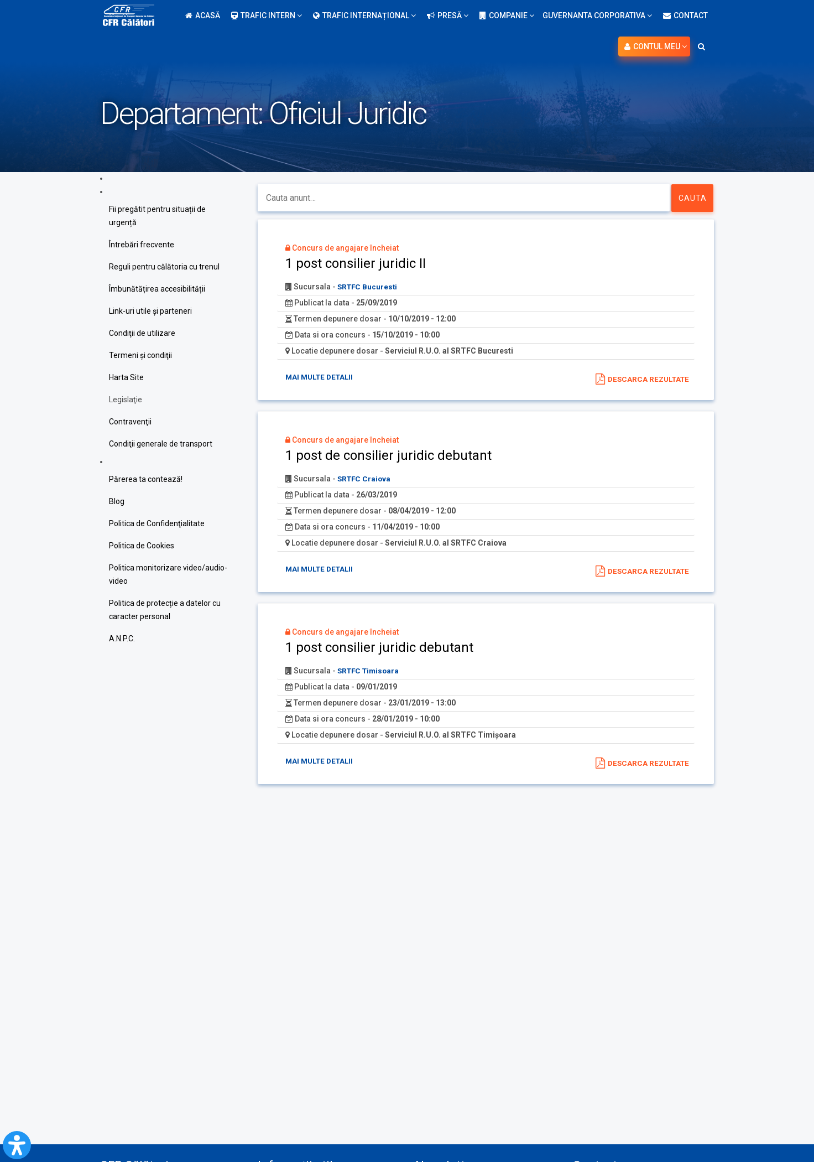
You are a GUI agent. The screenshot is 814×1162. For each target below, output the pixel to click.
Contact (685, 15)
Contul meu (655, 46)
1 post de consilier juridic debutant (388, 456)
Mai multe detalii (321, 376)
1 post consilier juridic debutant (379, 648)
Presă (447, 15)
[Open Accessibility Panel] (17, 1145)
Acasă (202, 15)
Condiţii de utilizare (142, 333)
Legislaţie (125, 399)
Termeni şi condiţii (140, 355)
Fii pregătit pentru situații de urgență (157, 216)
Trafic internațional (364, 15)
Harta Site (126, 377)
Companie (506, 15)
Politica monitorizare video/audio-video (168, 574)
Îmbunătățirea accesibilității (157, 288)
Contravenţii (130, 421)
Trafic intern (266, 15)
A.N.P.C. (122, 638)
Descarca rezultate (646, 379)
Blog (116, 501)
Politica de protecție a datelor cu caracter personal (165, 610)
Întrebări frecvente (141, 244)
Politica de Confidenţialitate (157, 523)
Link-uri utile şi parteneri (150, 311)
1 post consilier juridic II (355, 263)
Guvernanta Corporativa (597, 15)
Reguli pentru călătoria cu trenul (164, 266)
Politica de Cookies (141, 545)
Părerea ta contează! (145, 479)
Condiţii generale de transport (160, 443)
